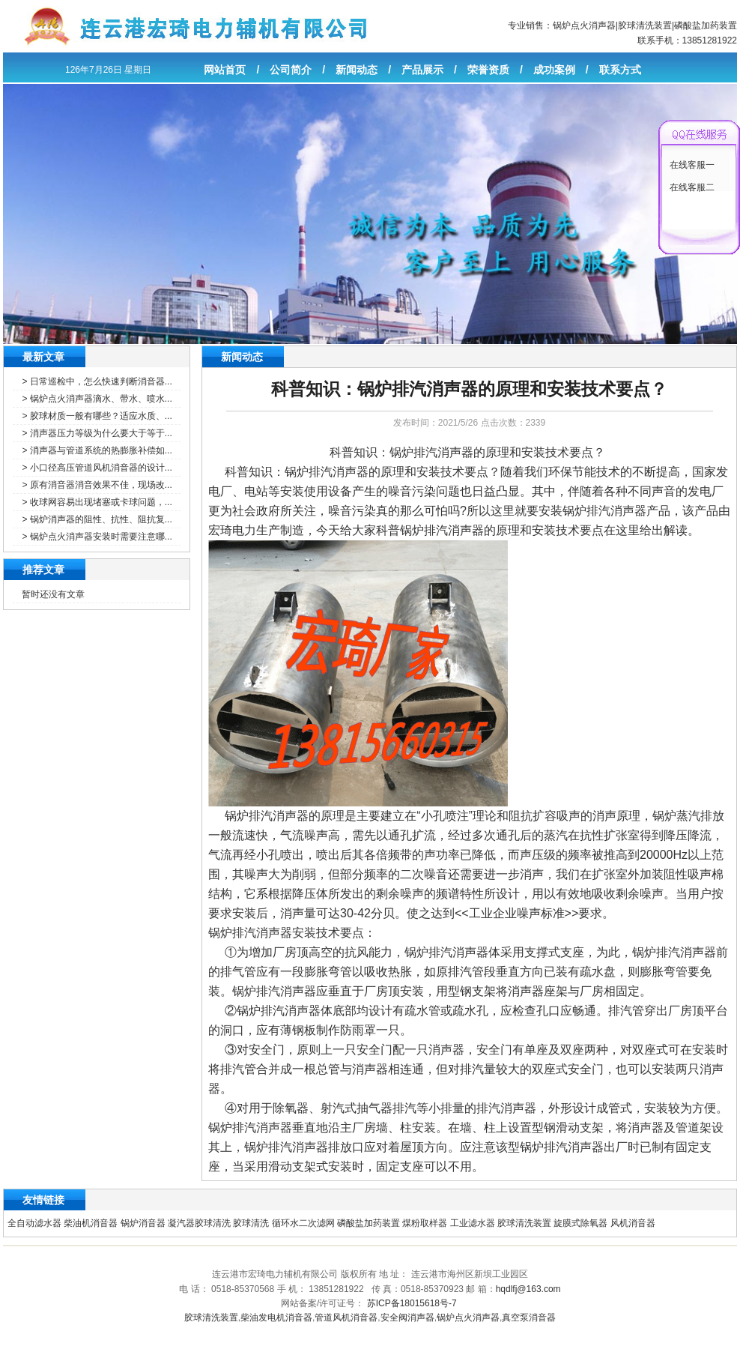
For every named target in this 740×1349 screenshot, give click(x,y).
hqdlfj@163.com (528, 1289)
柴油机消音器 (91, 1223)
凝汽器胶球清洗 (199, 1223)
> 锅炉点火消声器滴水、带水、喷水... (97, 398)
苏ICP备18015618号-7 (412, 1303)
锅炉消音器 (143, 1223)
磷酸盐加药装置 (705, 25)
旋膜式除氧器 (580, 1223)
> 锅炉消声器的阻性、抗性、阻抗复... (97, 519)
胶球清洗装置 (645, 25)
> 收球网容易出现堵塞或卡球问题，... (97, 502)
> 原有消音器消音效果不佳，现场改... (97, 485)
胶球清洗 (251, 1223)
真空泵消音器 (529, 1317)
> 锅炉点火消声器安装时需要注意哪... (97, 536)
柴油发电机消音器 (276, 1317)
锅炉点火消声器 (584, 25)
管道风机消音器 (346, 1317)
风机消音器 (632, 1223)
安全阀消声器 (407, 1317)
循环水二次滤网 (303, 1223)
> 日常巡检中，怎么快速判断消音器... (97, 381)
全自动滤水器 (34, 1223)
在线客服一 (692, 165)
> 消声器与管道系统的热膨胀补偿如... (97, 450)
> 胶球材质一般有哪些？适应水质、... (97, 416)
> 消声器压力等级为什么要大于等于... (97, 433)
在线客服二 (692, 187)
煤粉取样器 (424, 1223)
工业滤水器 (472, 1223)
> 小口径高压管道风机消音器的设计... (97, 467)
